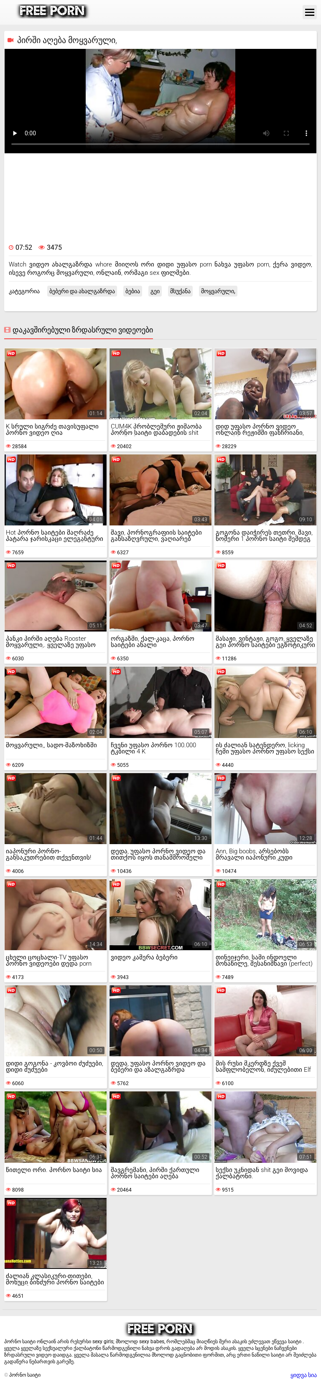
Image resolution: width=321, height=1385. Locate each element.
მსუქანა (180, 291)
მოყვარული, (218, 291)
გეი (155, 291)
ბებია (132, 291)
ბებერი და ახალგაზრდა (82, 291)
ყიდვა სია (303, 1375)
